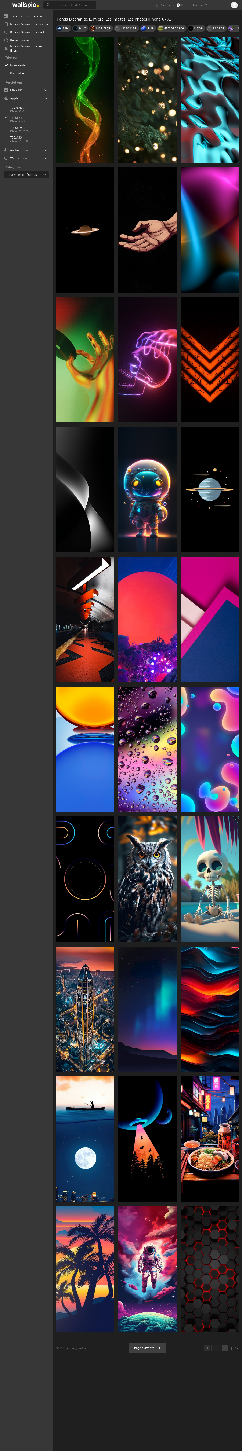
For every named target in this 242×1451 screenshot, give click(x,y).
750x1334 (17, 137)
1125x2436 (31, 117)
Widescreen (15, 158)
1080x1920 (17, 127)
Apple (11, 98)
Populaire (17, 73)
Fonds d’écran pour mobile (26, 24)
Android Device (18, 150)
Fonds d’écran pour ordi (24, 32)
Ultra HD (13, 90)
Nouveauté (18, 65)
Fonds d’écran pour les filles (23, 48)
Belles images (17, 40)
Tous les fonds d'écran (23, 16)
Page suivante (147, 1348)
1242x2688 (17, 107)
